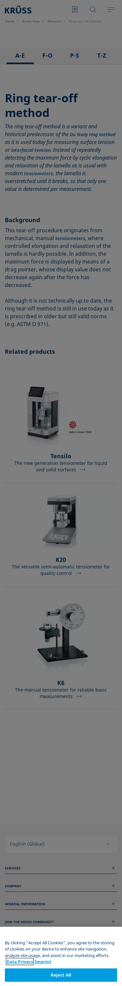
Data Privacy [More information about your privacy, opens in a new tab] (20, 972)
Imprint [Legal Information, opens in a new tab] (43, 972)
